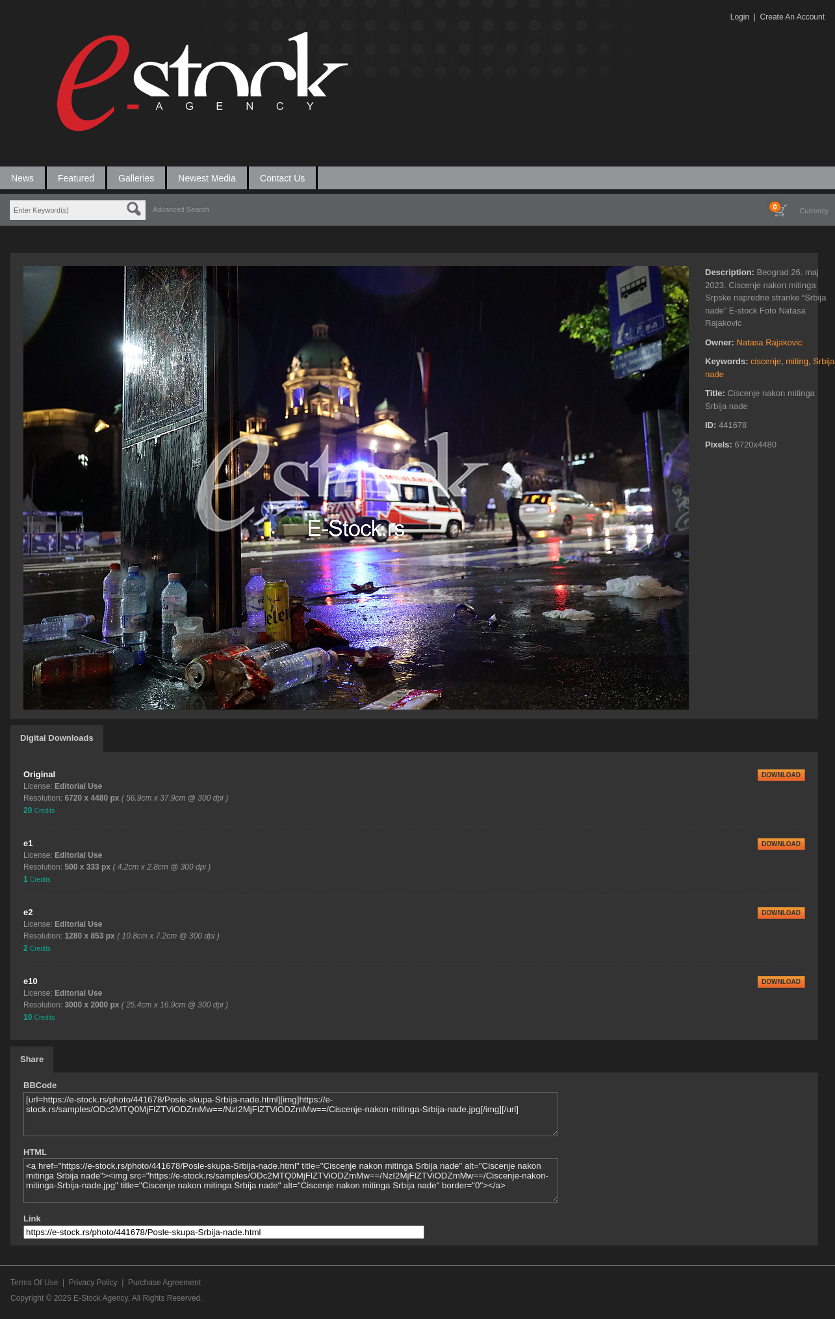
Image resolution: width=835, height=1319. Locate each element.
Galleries (136, 178)
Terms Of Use (34, 1282)
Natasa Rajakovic (769, 342)
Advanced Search (181, 209)
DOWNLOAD (781, 775)
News (22, 178)
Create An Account (792, 16)
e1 (27, 843)
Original (39, 774)
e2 (27, 912)
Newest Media (207, 178)
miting (797, 361)
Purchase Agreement (164, 1282)
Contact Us (282, 178)
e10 (30, 981)
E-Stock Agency (100, 1298)
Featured (76, 178)
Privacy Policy (93, 1282)
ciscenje (766, 361)
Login (739, 16)
